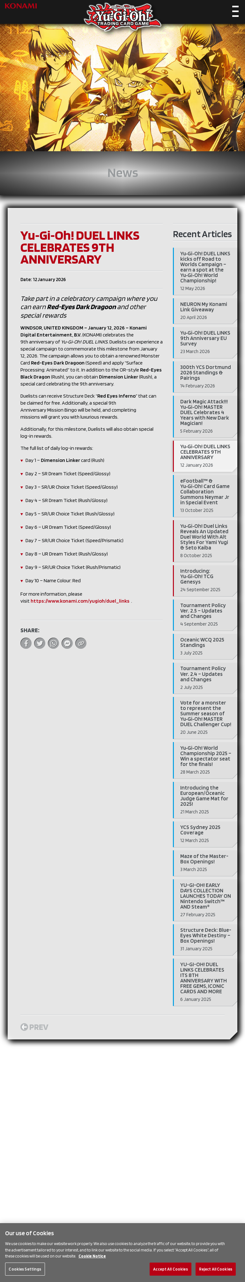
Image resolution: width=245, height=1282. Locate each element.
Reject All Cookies (215, 1275)
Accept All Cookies (170, 1275)
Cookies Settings (25, 1275)
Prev (34, 1027)
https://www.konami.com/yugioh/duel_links (80, 601)
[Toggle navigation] (235, 13)
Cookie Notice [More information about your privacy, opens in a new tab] (92, 1262)
